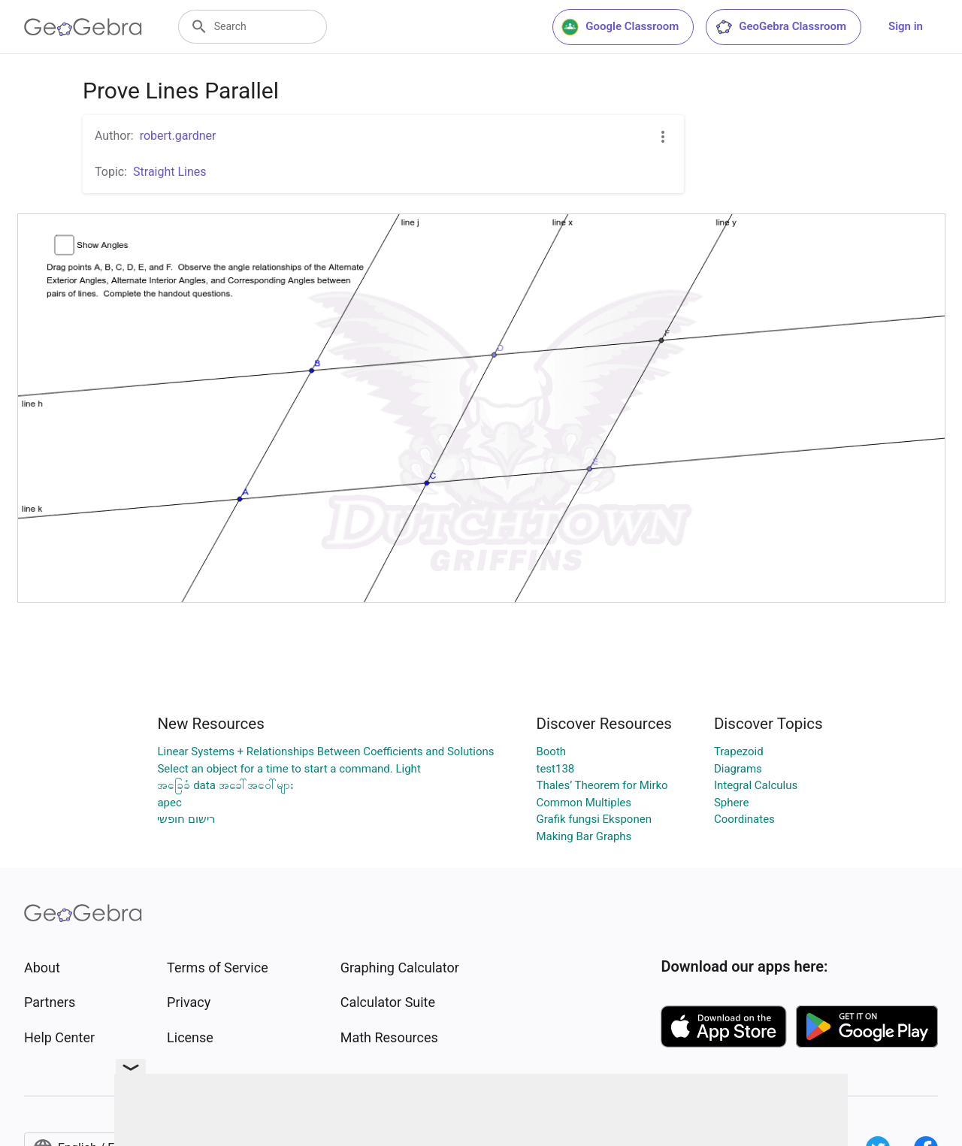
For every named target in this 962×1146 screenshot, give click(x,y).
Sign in (905, 26)
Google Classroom (620, 27)
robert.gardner (178, 136)
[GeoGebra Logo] (83, 27)
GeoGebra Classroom (780, 27)
